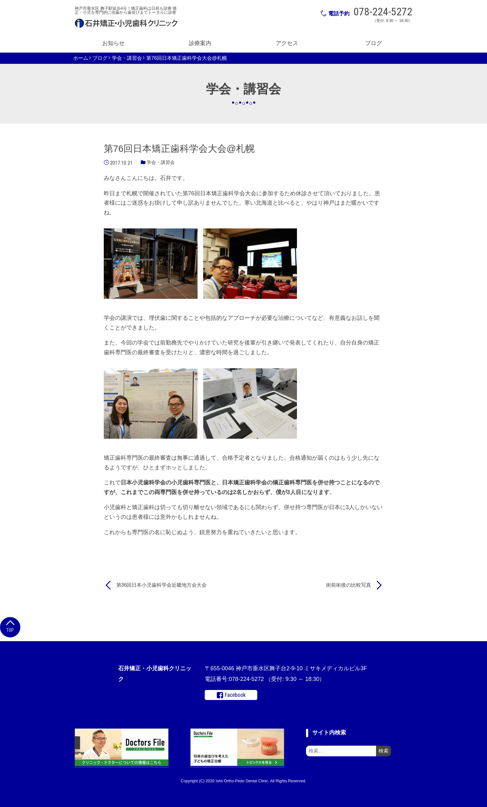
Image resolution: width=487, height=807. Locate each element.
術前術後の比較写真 (348, 585)
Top (10, 626)
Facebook (231, 695)
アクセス (287, 43)
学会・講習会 (127, 58)
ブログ (373, 43)
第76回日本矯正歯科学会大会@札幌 (186, 58)
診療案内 (200, 43)
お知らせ (113, 43)
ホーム (80, 58)
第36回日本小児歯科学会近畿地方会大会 (161, 585)
